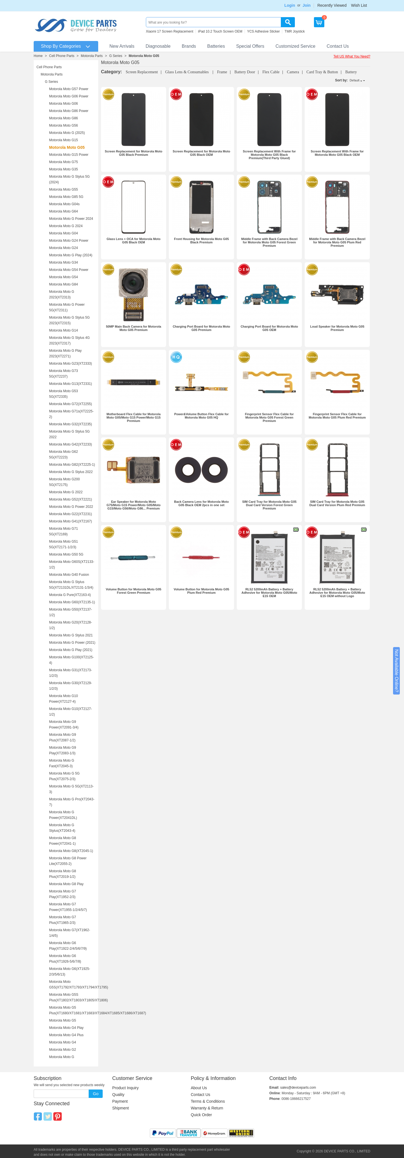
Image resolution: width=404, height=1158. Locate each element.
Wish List (359, 5)
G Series (115, 56)
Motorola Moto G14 (63, 330)
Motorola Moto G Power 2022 (71, 507)
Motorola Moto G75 (63, 162)
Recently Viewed (331, 5)
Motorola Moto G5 (62, 1020)
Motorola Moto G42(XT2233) (70, 444)
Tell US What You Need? (352, 56)
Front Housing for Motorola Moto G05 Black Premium (201, 240)
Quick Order (201, 1115)
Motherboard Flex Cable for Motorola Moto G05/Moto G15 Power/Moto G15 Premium (134, 417)
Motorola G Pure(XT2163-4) (70, 595)
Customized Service (295, 46)
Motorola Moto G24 (63, 248)
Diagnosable (158, 46)
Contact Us (338, 46)
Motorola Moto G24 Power (68, 241)
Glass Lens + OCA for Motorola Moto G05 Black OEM (133, 240)
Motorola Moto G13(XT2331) (70, 384)
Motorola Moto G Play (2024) (70, 255)
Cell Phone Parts (61, 56)
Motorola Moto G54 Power (68, 270)
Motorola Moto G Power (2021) (72, 643)
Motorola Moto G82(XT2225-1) (72, 465)
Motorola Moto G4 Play (66, 1028)
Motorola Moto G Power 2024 (71, 219)
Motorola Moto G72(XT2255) (70, 404)
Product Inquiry (125, 1088)
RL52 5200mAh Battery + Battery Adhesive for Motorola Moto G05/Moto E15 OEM (269, 593)
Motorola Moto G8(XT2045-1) (71, 851)
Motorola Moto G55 (63, 189)
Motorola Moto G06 (63, 104)
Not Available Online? (396, 670)
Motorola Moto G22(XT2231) (70, 514)
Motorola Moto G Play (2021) (70, 650)
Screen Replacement (142, 72)
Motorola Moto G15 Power (68, 155)
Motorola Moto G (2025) (67, 133)
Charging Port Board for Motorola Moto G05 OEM (269, 328)
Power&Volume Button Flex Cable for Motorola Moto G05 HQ (201, 415)
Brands (189, 46)
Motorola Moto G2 (62, 1050)
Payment (120, 1101)
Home (38, 56)
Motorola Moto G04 (63, 233)
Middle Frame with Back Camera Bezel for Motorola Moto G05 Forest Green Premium (269, 242)
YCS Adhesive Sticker (263, 31)
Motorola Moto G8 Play (66, 884)
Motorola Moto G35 (63, 169)
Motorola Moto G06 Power (68, 96)
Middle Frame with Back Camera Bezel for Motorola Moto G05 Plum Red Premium (337, 242)
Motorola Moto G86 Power (68, 111)
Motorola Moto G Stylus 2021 (71, 635)
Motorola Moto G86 (63, 118)
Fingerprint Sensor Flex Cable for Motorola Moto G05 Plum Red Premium (337, 415)
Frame (222, 72)
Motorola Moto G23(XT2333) (70, 364)
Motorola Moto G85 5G (66, 197)
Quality (118, 1094)
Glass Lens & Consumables (187, 72)
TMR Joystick (294, 31)
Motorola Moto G (61, 1057)
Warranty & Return (207, 1108)
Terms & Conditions (208, 1101)
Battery (351, 72)
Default (354, 80)
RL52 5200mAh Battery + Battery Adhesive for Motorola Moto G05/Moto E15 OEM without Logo (337, 593)
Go (95, 1093)
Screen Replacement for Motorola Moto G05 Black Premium (133, 153)
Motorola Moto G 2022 (65, 492)
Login (289, 5)
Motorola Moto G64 (63, 211)
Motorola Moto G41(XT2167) (70, 521)
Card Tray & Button (322, 72)
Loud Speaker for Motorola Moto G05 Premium (337, 328)
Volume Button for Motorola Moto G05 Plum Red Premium (201, 591)
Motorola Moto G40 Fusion (69, 575)
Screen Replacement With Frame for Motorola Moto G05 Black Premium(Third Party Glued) (269, 155)
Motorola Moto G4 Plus (66, 1035)
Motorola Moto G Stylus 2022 (71, 472)
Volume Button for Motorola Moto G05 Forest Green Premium (133, 591)
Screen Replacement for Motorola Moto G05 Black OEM (201, 153)
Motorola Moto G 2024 (65, 226)
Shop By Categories (61, 46)
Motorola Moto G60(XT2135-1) (72, 602)
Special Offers (250, 46)
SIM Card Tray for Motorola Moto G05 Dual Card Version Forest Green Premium (269, 505)
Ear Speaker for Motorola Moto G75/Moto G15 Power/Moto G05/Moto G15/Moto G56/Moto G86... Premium (134, 505)
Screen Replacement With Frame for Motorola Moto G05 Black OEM (337, 153)
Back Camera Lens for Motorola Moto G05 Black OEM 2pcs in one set (201, 503)
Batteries (216, 46)
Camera (293, 72)
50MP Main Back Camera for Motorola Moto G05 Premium (133, 328)
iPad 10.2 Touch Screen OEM (220, 31)
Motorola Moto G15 (63, 140)
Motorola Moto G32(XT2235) (70, 424)
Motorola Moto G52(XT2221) (70, 499)
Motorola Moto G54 (63, 277)
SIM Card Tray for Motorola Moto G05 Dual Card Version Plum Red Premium (337, 503)
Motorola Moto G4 (62, 1042)
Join (306, 5)
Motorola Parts (92, 56)
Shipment (120, 1108)
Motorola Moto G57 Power (68, 89)
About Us (199, 1088)
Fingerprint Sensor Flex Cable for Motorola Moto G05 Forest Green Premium (269, 417)
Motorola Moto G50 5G (66, 554)
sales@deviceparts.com (298, 1088)
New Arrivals (121, 46)
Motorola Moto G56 (63, 125)
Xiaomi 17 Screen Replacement (169, 31)
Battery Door (245, 72)
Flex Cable (270, 72)
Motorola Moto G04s (64, 204)
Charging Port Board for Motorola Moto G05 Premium (201, 328)
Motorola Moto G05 (144, 56)
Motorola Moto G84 (63, 284)
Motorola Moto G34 (63, 262)
